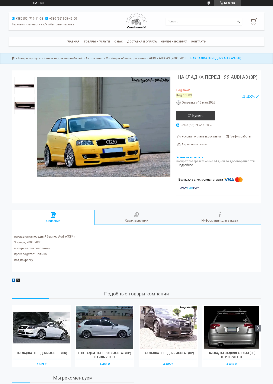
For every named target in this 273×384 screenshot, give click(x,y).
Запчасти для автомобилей (63, 58)
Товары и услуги (97, 41)
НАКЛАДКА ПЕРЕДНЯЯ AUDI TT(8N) (41, 353)
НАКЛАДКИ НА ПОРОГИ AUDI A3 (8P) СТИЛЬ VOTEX (104, 355)
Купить (197, 116)
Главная (73, 41)
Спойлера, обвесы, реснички (126, 58)
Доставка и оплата (142, 41)
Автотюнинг (94, 58)
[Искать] (238, 21)
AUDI (152, 58)
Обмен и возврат (174, 41)
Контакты (198, 41)
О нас (118, 41)
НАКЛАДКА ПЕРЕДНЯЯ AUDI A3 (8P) (168, 353)
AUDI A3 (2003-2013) (173, 58)
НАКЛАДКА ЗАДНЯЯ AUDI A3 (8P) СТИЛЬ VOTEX (232, 355)
